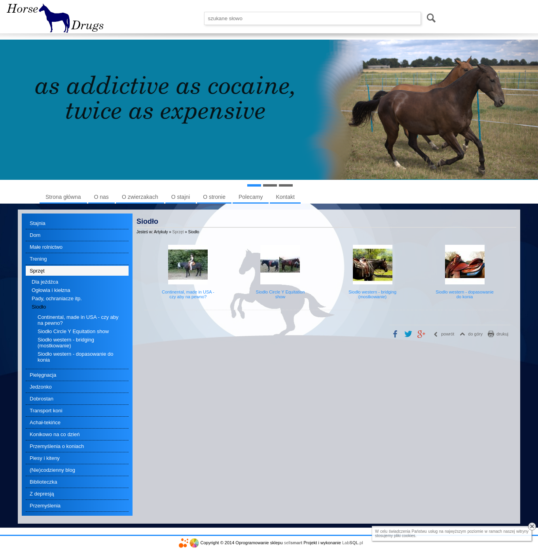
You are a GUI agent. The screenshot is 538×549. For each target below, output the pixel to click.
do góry (475, 334)
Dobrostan (41, 399)
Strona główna (63, 197)
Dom (35, 235)
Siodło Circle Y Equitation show (73, 331)
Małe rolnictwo (46, 247)
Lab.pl (352, 542)
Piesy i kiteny (45, 458)
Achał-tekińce (45, 422)
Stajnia (37, 223)
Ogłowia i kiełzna (51, 290)
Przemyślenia (45, 506)
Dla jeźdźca (45, 282)
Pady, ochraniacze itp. (57, 298)
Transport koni (46, 411)
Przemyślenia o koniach (57, 446)
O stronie (214, 197)
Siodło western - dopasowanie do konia (76, 357)
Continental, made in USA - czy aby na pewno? (78, 320)
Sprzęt (37, 271)
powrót (447, 334)
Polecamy (251, 197)
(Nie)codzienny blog (52, 470)
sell (293, 542)
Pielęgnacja (43, 375)
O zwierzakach (140, 197)
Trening (38, 259)
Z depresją (42, 494)
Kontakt (285, 197)
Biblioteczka (43, 482)
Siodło (39, 307)
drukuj (502, 334)
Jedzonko (41, 387)
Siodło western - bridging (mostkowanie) (66, 343)
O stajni (180, 197)
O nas (101, 197)
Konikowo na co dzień (55, 434)
